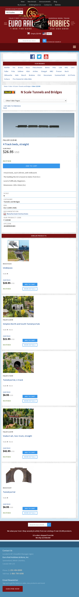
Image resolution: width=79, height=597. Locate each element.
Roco (28, 67)
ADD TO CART (30, 284)
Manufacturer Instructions (16, 214)
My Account (22, 5)
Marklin (7, 67)
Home (5, 86)
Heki (16, 75)
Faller (6, 71)
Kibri (28, 71)
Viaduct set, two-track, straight (17, 436)
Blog (55, 2)
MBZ (51, 71)
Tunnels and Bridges (25, 86)
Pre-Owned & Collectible (22, 79)
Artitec (35, 71)
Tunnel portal (9, 492)
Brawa (20, 67)
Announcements (45, 2)
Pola (13, 71)
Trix (14, 67)
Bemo (47, 67)
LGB (60, 67)
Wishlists (58, 5)
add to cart (31, 166)
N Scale (15, 86)
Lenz (73, 67)
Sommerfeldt (60, 75)
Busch (23, 75)
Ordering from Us (35, 5)
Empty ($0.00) (36, 33)
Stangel (44, 71)
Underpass (7, 268)
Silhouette (8, 75)
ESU (39, 75)
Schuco (7, 79)
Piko (54, 67)
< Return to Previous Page (12, 107)
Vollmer (20, 71)
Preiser (59, 71)
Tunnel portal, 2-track (13, 380)
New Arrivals (32, 2)
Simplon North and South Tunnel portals (21, 324)
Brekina (32, 75)
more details (30, 289)
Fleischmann (37, 67)
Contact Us (48, 5)
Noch (67, 71)
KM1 (66, 67)
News (22, 2)
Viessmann (48, 75)
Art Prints (71, 75)
